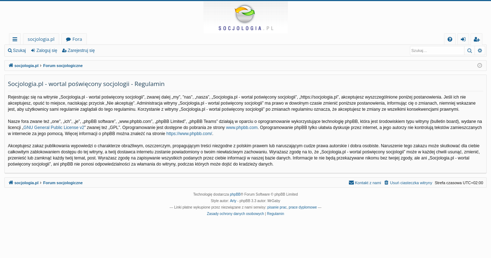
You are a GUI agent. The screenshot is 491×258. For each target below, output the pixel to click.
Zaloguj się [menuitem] (464, 40)
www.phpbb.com (242, 127)
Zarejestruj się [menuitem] (478, 40)
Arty (233, 201)
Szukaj (19, 50)
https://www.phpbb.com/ (189, 133)
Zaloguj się (46, 50)
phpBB (235, 194)
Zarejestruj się (81, 50)
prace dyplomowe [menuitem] (303, 207)
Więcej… (16, 40)
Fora (77, 39)
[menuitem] (449, 39)
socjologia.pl (41, 39)
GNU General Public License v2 (53, 127)
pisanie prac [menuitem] (277, 207)
